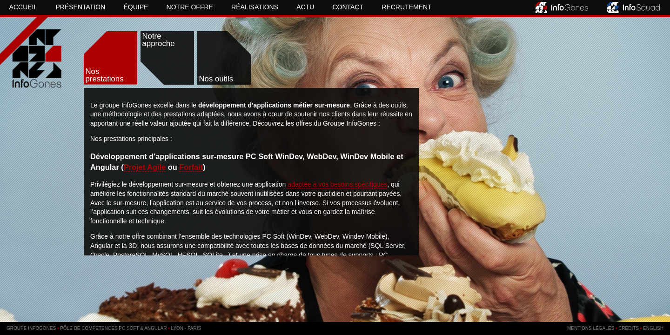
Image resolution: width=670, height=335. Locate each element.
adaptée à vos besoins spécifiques (337, 184)
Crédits (628, 328)
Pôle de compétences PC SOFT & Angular (113, 328)
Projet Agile (145, 167)
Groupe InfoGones (31, 328)
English (653, 328)
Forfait (191, 167)
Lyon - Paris (186, 328)
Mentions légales (590, 328)
